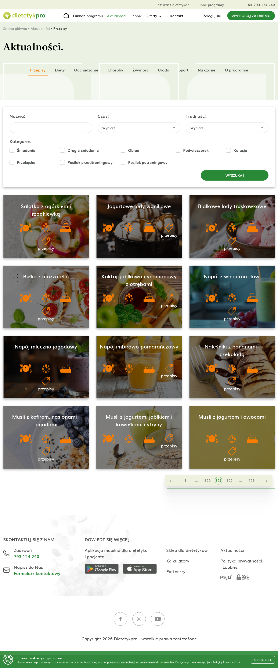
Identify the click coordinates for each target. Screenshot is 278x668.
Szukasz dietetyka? (173, 4)
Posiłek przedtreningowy (90, 162)
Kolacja (240, 150)
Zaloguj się (212, 15)
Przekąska (26, 162)
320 (207, 480)
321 (218, 480)
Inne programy (212, 4)
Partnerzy (175, 571)
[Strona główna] (24, 15)
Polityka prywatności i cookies (241, 563)
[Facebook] (120, 619)
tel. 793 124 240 (261, 4)
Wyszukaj (234, 175)
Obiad (133, 150)
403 (251, 480)
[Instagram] (139, 619)
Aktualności (116, 15)
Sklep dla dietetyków (187, 550)
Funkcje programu (88, 15)
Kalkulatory (177, 560)
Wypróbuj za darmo (251, 15)
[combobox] (139, 127)
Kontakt (176, 15)
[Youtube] (158, 619)
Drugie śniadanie (83, 150)
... (196, 480)
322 (229, 480)
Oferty (152, 15)
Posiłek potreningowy (147, 162)
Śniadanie (26, 150)
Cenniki (136, 15)
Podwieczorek (196, 150)
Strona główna (15, 28)
